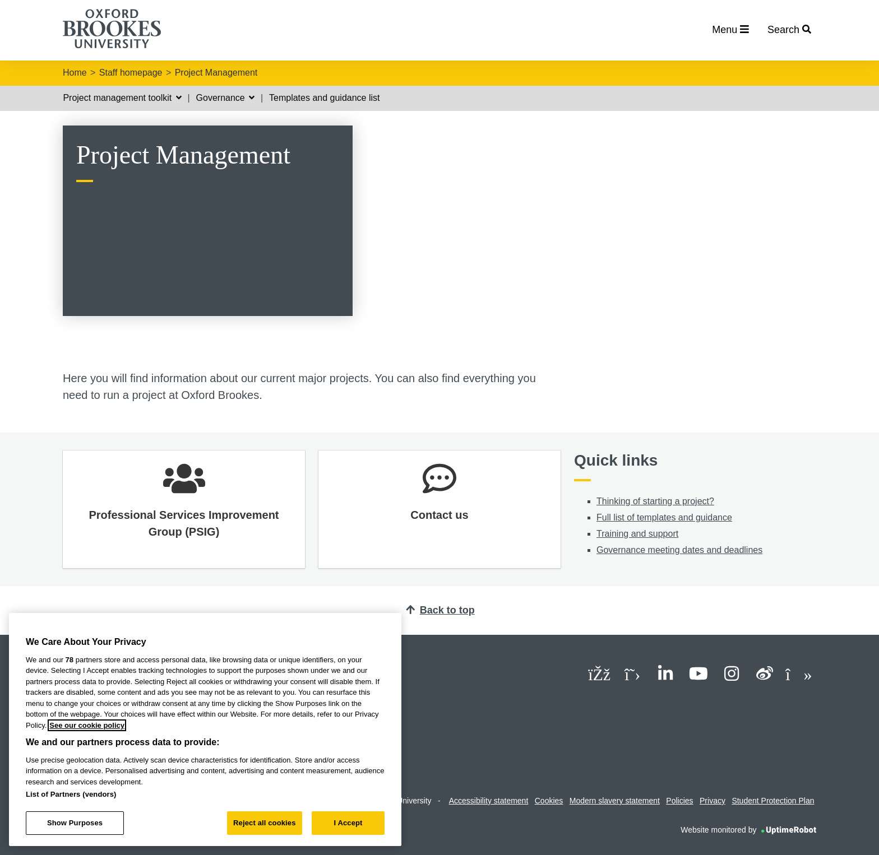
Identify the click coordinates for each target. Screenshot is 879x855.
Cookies (549, 800)
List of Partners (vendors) (71, 794)
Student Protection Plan (773, 800)
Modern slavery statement (615, 800)
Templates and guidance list (324, 98)
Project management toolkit (122, 98)
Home (75, 72)
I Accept (348, 823)
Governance (225, 98)
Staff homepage (131, 72)
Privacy (712, 800)
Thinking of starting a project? (655, 501)
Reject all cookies (264, 823)
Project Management (216, 72)
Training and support (637, 533)
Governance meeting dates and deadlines (679, 550)
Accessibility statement (489, 800)
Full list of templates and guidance (664, 517)
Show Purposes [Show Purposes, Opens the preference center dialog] (75, 823)
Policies (679, 800)
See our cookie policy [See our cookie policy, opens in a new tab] (86, 725)
